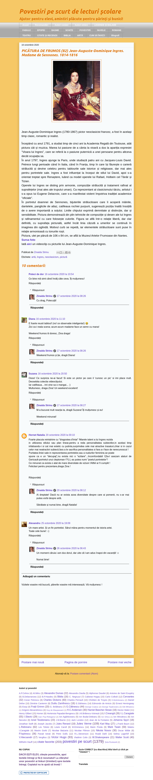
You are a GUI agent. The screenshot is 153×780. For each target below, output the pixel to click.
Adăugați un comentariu (36, 576)
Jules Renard (63, 723)
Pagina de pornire (76, 662)
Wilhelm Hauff (25, 742)
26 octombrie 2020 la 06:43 (71, 548)
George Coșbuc (91, 707)
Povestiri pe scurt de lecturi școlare (70, 11)
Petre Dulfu (62, 734)
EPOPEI (41, 30)
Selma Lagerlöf (121, 734)
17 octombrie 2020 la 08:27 (71, 405)
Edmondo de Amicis (102, 703)
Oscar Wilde (124, 730)
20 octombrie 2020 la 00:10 (60, 435)
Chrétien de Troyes (98, 700)
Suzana (33, 373)
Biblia (60, 696)
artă (34, 257)
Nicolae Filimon (82, 730)
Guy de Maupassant (55, 710)
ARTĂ (80, 35)
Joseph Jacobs (45, 724)
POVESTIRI (85, 30)
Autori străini (81, 25)
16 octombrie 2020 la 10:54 (59, 274)
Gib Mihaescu (128, 707)
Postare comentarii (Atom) (84, 673)
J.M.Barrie (61, 720)
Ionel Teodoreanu (40, 720)
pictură (63, 257)
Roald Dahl (101, 734)
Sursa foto (28, 239)
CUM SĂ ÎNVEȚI (97, 35)
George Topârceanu (110, 707)
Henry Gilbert (25, 713)
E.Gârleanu (81, 703)
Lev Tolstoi (43, 727)
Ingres (40, 257)
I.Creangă (109, 713)
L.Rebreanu (25, 727)
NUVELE (101, 30)
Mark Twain (114, 727)
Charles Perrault (75, 700)
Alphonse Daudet (97, 693)
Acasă (25, 25)
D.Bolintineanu (118, 700)
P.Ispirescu (24, 733)
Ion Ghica (105, 717)
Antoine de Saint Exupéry (122, 693)
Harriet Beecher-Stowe (100, 710)
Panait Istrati (44, 734)
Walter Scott (122, 737)
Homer (40, 713)
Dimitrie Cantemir (38, 703)
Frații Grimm (37, 706)
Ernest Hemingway (125, 703)
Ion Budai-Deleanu (88, 717)
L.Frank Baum (123, 724)
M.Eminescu (78, 727)
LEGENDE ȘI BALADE (105, 25)
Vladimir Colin (81, 737)
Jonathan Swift (26, 724)
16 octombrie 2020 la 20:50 (52, 373)
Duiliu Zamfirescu (60, 703)
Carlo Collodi (111, 697)
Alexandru (34, 523)
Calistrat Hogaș (92, 697)
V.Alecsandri (25, 737)
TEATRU (26, 35)
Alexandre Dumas (53, 693)
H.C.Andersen (74, 710)
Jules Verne (83, 723)
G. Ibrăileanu (56, 707)
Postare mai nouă (33, 662)
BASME (55, 30)
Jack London (77, 720)
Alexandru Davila (77, 693)
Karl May (105, 723)
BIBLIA (67, 35)
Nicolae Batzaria (60, 730)
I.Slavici (28, 716)
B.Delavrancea (29, 697)
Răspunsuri (38, 290)
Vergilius (43, 737)
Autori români (61, 25)
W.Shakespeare (100, 737)
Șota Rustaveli (111, 742)
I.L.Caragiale (127, 713)
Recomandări (41, 25)
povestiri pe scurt (77, 741)
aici (29, 244)
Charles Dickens (52, 700)
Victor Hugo (58, 737)
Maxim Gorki (40, 730)
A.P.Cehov (24, 693)
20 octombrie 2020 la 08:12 (71, 490)
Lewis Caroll (60, 727)
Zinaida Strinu (44, 296)
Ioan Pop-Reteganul (46, 717)
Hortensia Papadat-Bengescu (61, 713)
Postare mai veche (119, 662)
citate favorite (45, 741)
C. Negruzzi (75, 697)
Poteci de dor (36, 274)
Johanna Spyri (121, 720)
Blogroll (115, 35)
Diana (32, 319)
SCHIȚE (69, 30)
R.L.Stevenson (81, 734)
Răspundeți (35, 283)
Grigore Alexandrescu (32, 710)
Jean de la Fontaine (99, 720)
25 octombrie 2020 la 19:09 (55, 523)
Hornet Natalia (37, 435)
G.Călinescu (72, 706)
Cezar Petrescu (31, 700)
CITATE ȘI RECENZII (47, 35)
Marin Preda (96, 727)
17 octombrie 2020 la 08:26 (71, 296)
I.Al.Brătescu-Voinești (89, 713)
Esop (24, 707)
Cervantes (128, 696)
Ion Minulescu (120, 717)
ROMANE (116, 30)
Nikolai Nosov (103, 730)
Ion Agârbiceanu (67, 717)
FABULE (26, 30)
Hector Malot (123, 710)
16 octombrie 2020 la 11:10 (50, 319)
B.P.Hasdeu (47, 697)
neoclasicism (52, 257)
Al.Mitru (36, 693)
